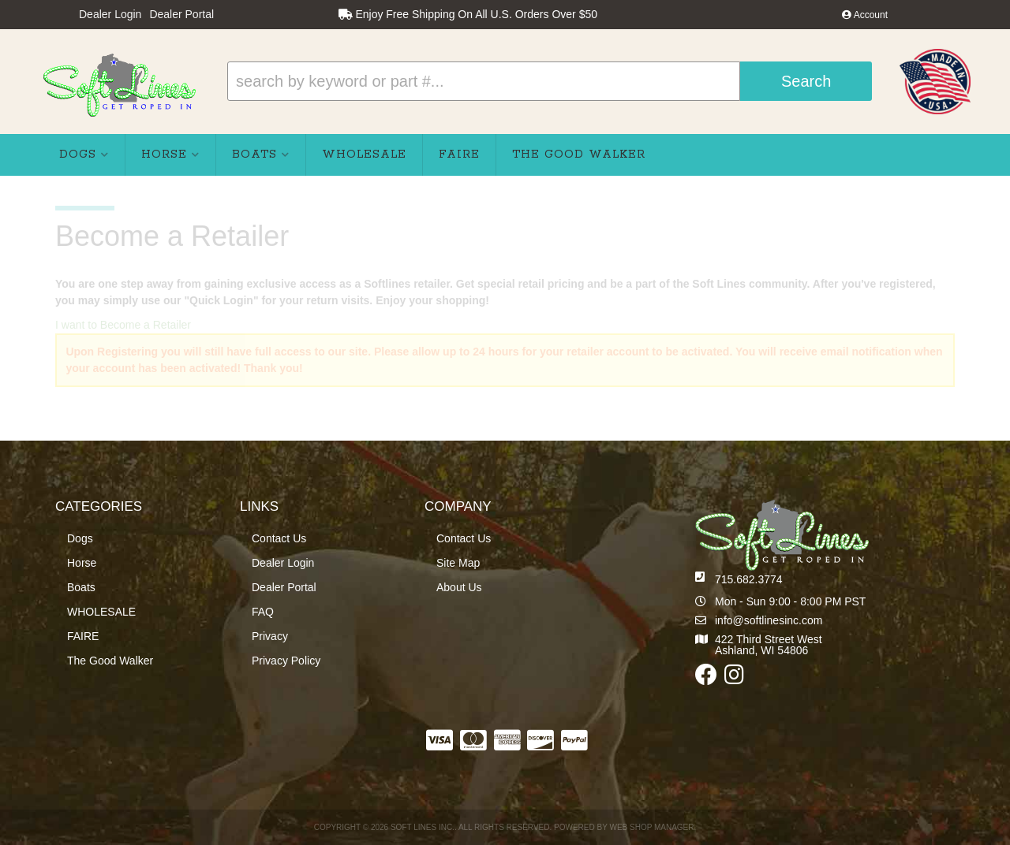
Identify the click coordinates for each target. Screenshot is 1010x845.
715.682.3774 (749, 579)
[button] (549, 81)
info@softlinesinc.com (768, 620)
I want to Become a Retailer (123, 324)
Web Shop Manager (651, 827)
